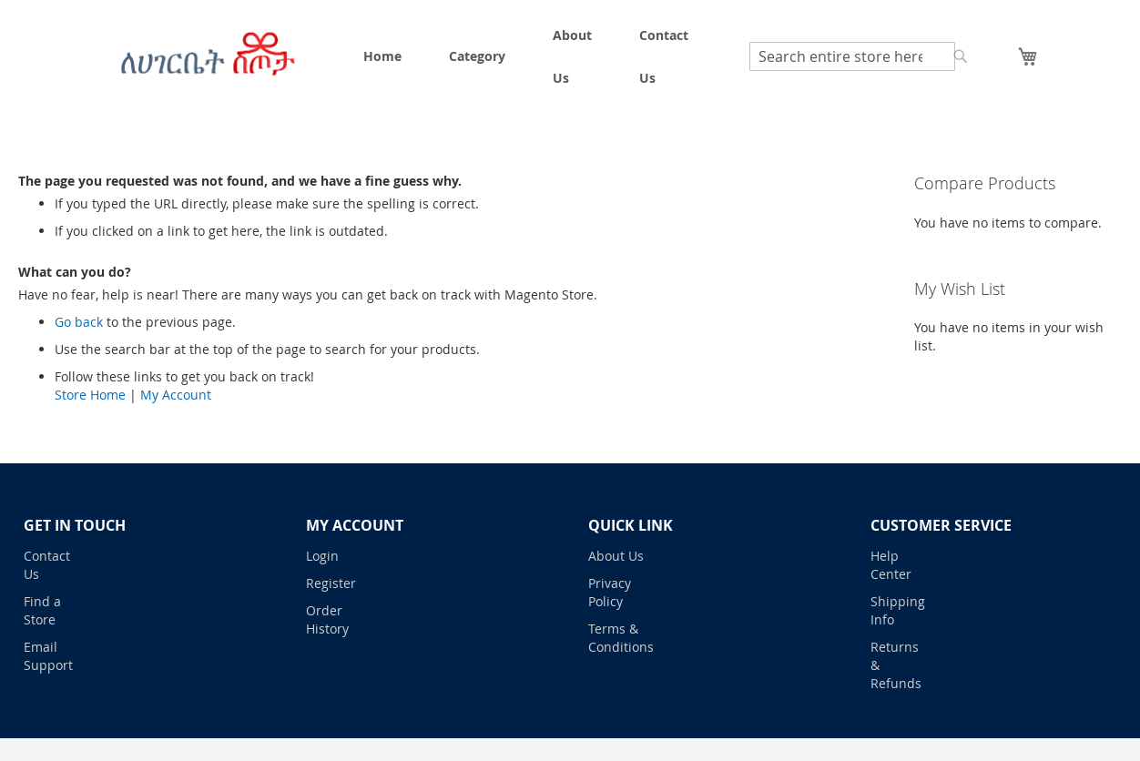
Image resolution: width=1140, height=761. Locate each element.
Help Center (890, 565)
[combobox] (852, 56)
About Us (616, 555)
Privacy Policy (609, 592)
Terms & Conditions (616, 637)
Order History (327, 619)
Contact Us (47, 565)
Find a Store (42, 610)
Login (322, 555)
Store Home (90, 394)
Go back (79, 321)
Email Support (48, 656)
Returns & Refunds (895, 665)
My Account (175, 394)
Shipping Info (897, 610)
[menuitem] (382, 56)
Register (331, 583)
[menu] (525, 56)
